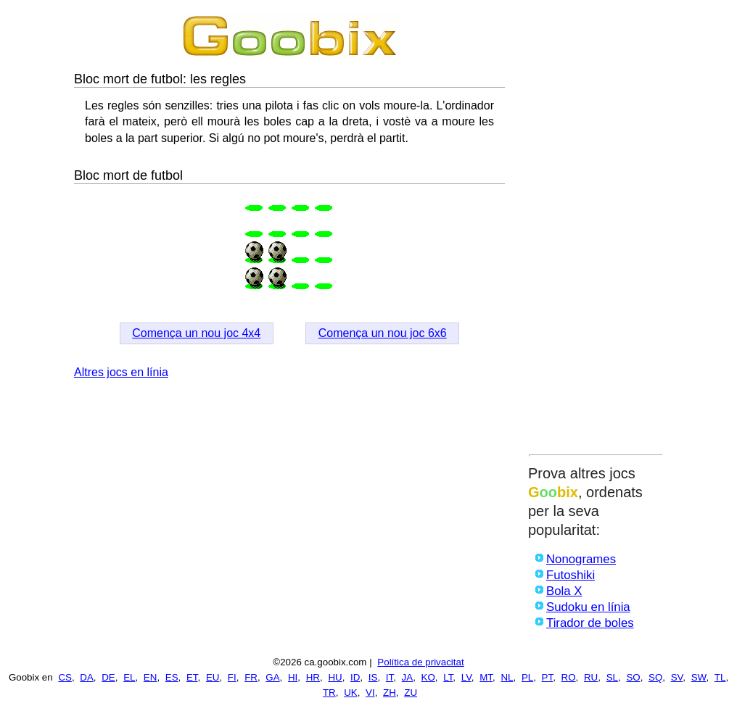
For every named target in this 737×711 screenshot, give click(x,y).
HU (335, 677)
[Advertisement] (596, 229)
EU (213, 677)
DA (87, 677)
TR (329, 692)
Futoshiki (570, 575)
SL (612, 677)
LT (448, 677)
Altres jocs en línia (121, 372)
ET (192, 677)
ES (171, 677)
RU (591, 677)
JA (407, 677)
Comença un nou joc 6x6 (382, 333)
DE (108, 677)
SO (633, 677)
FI (232, 677)
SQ (655, 677)
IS (373, 677)
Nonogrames (581, 559)
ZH (389, 692)
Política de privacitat (420, 662)
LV (466, 677)
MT (486, 677)
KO (428, 677)
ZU (410, 692)
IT (389, 677)
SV (677, 677)
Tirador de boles (590, 623)
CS (65, 677)
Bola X (564, 591)
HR (313, 677)
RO (568, 677)
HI (292, 677)
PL (527, 677)
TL (720, 677)
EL (129, 677)
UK (351, 692)
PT (547, 677)
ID (355, 677)
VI (370, 692)
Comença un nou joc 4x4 (196, 333)
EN (150, 677)
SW (699, 677)
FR (251, 677)
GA (272, 677)
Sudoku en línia (588, 607)
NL (507, 677)
